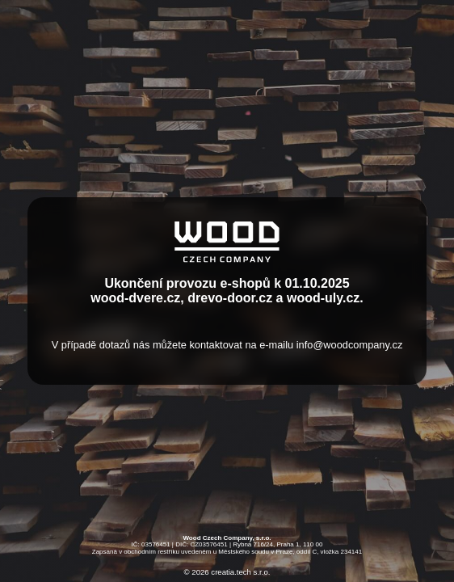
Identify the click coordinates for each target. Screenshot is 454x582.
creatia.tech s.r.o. (240, 572)
